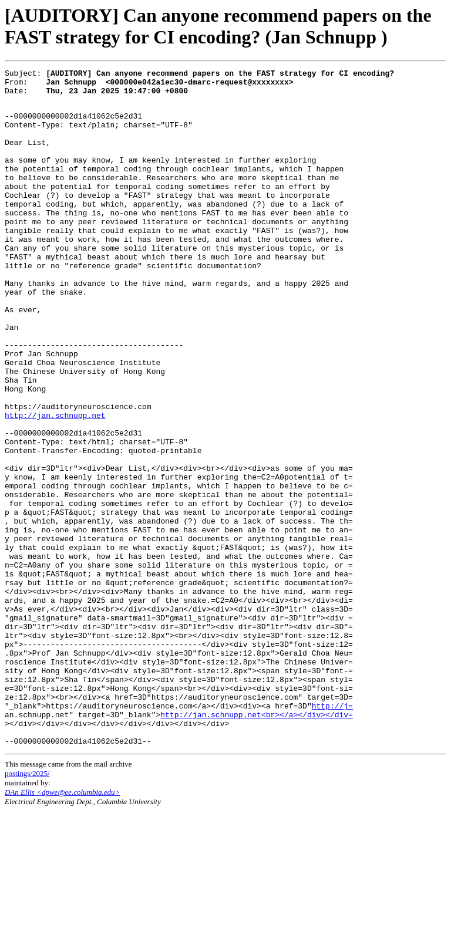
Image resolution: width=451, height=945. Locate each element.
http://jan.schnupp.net (55, 483)
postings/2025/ (27, 907)
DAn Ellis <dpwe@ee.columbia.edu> (62, 926)
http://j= (332, 832)
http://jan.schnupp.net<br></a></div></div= (256, 843)
